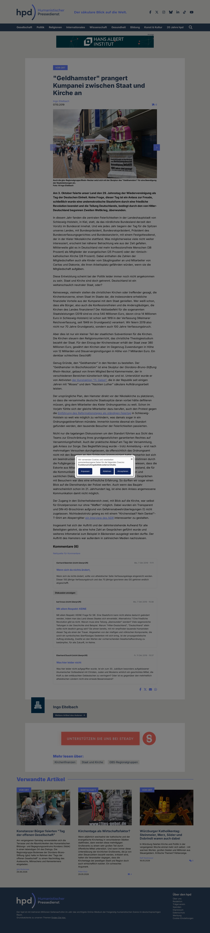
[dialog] (105, 466)
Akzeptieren (122, 471)
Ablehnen (107, 471)
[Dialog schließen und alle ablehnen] (132, 458)
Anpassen (85, 471)
